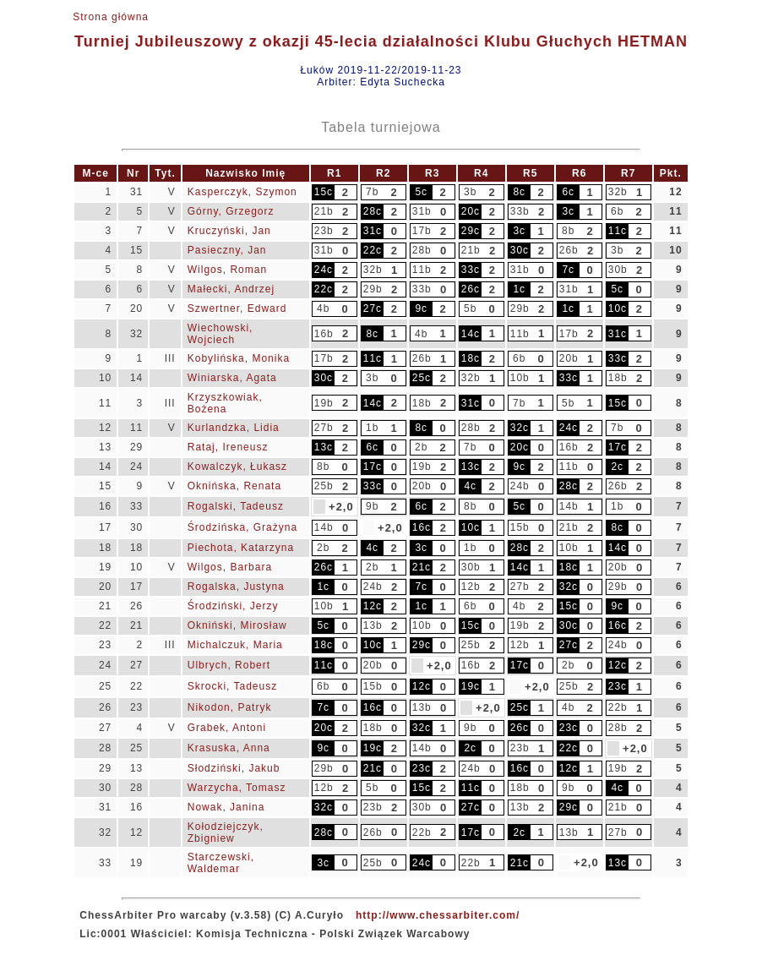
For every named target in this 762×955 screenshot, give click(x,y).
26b (569, 250)
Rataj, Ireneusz (228, 447)
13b (373, 625)
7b (372, 192)
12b (471, 586)
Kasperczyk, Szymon (242, 192)
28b (422, 250)
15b (520, 527)
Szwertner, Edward (237, 308)
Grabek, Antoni (227, 728)
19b (324, 403)
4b (323, 308)
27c (372, 308)
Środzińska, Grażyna (242, 527)
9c (421, 308)
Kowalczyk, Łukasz (237, 466)
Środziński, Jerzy (233, 606)
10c (617, 308)
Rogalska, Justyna (236, 586)
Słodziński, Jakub (234, 768)
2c (617, 466)
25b (324, 486)
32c (519, 428)
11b (422, 270)
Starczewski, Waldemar (221, 863)
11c (617, 231)
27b (324, 428)
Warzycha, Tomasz (237, 788)
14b (569, 506)
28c (372, 211)
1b (372, 428)
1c (519, 289)
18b (618, 378)
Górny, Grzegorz (231, 211)
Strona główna (111, 17)
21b (324, 211)
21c (421, 567)
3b (470, 192)
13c (323, 447)
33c (470, 270)
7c (568, 270)
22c (372, 250)
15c (323, 192)
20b (569, 358)
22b (618, 707)
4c (470, 486)
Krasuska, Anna (229, 748)
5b (470, 308)
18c (470, 358)
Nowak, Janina (226, 807)
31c (372, 231)
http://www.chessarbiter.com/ (438, 915)
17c (617, 447)
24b (520, 486)
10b (520, 378)
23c (617, 686)
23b (324, 231)
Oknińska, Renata (234, 486)
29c (470, 231)
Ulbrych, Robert (229, 665)
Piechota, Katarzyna (241, 548)
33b (520, 211)
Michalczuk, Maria (235, 645)
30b (618, 270)
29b (373, 289)
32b (618, 192)
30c (519, 250)
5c (421, 192)
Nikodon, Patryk (230, 707)
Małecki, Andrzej (231, 289)
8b (568, 231)
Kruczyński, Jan (229, 231)
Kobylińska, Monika (239, 358)
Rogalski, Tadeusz (236, 506)
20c (470, 211)
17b (422, 231)
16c (421, 527)
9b (372, 506)
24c (323, 270)
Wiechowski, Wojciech (220, 334)
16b (324, 334)
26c (470, 289)
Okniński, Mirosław (237, 625)
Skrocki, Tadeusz (233, 686)
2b (421, 447)
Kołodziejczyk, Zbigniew (226, 832)
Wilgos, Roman (227, 270)
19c (470, 686)
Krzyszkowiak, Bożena (225, 403)
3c (568, 211)
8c (519, 192)
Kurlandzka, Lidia (234, 428)
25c (421, 378)
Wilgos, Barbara (230, 567)
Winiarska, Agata (232, 378)
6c (568, 192)
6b (617, 211)
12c (372, 606)
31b (422, 211)
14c (470, 334)
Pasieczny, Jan (227, 250)
